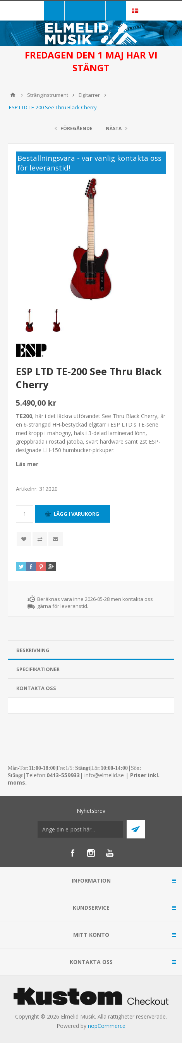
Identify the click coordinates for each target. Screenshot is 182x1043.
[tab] (91, 650)
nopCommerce (106, 1025)
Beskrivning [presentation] (33, 650)
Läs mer (27, 464)
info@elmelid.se (104, 775)
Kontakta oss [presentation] (36, 688)
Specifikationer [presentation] (38, 669)
